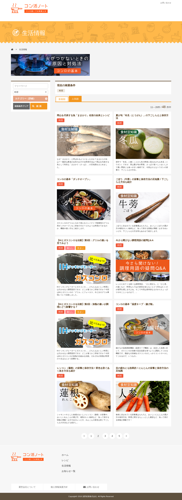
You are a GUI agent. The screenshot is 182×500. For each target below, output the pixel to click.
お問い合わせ (165, 3)
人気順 (75, 99)
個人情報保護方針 (59, 487)
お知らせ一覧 (68, 471)
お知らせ (108, 19)
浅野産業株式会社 (89, 496)
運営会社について (27, 487)
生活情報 (91, 19)
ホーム (65, 455)
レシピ (75, 19)
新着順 (62, 99)
